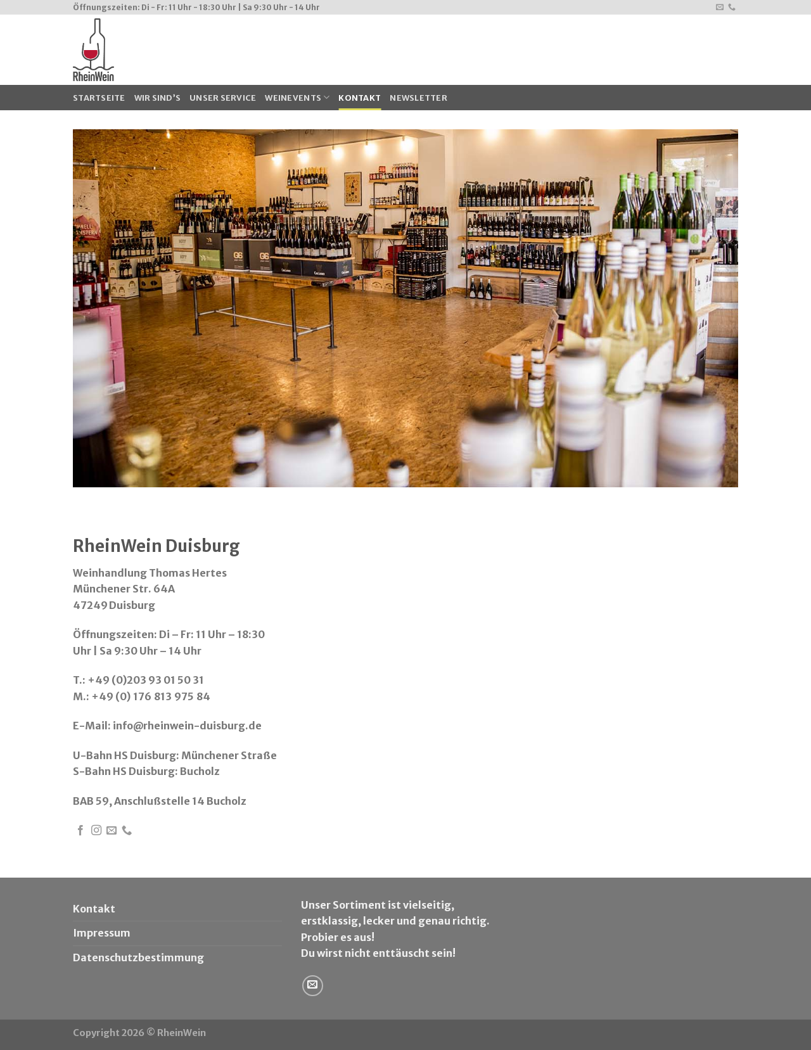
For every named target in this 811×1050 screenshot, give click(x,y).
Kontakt (359, 98)
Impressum (102, 932)
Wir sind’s (157, 98)
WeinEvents (297, 97)
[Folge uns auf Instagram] (96, 830)
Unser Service (222, 98)
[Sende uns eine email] (720, 7)
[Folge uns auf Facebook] (80, 830)
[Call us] (732, 7)
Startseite (99, 98)
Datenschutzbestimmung (138, 957)
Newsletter (418, 98)
